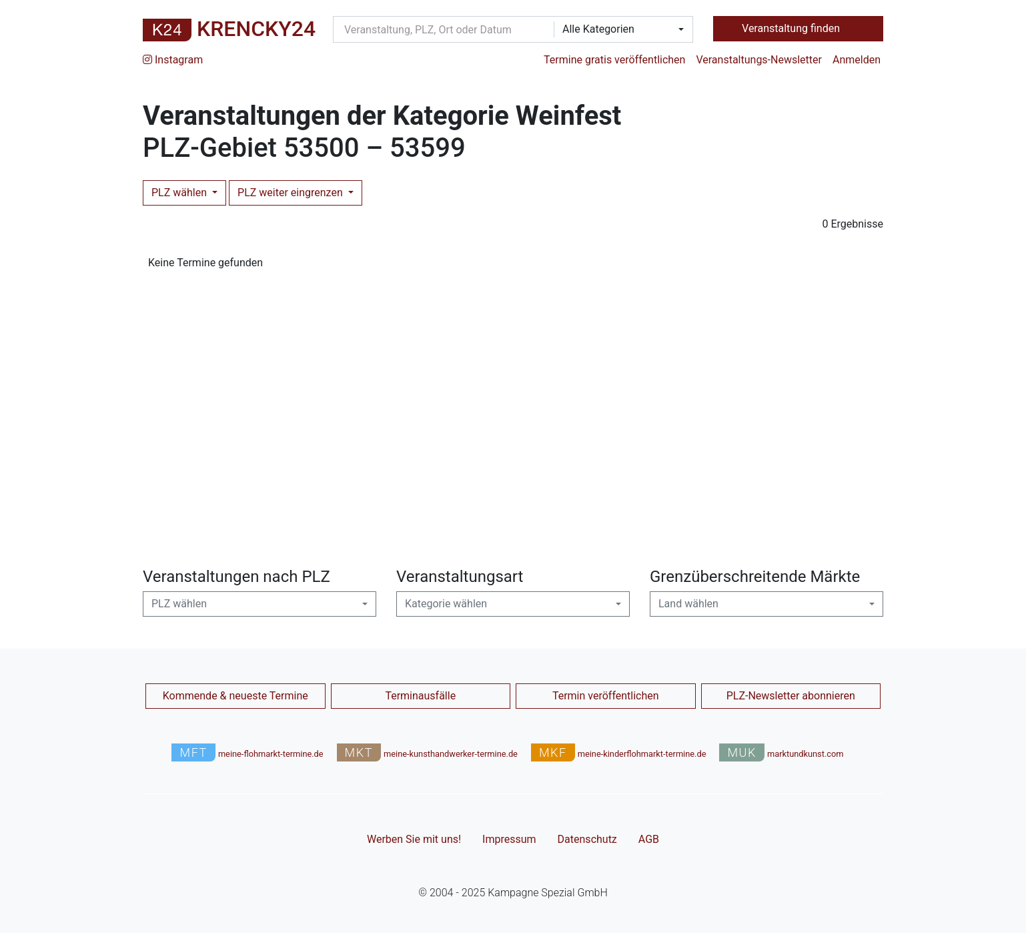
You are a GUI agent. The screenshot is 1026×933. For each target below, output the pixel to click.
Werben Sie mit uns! (414, 839)
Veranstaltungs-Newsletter (759, 59)
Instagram (173, 59)
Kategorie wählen (446, 603)
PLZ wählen (180, 192)
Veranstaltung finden (792, 28)
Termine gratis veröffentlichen (614, 59)
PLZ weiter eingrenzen (291, 192)
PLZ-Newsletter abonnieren (790, 695)
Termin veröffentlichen (605, 695)
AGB (648, 839)
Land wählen (688, 603)
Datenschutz (587, 839)
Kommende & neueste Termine (235, 695)
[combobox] (619, 29)
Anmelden (857, 59)
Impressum (509, 839)
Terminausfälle (420, 695)
